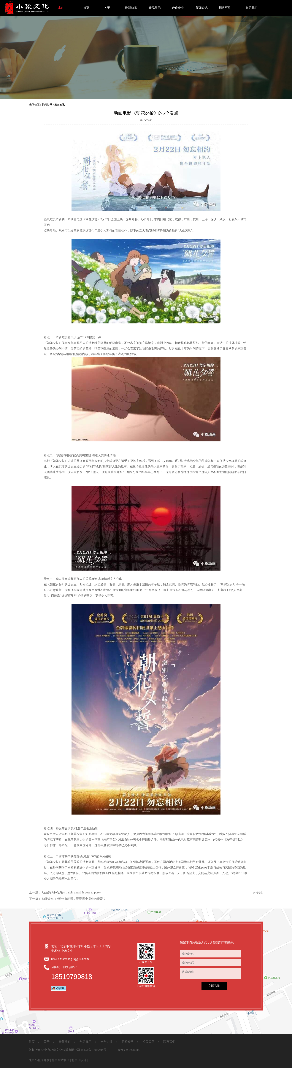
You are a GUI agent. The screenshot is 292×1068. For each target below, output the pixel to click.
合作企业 (178, 7)
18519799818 (71, 977)
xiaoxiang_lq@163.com (74, 958)
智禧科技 (135, 1050)
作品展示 (154, 7)
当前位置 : (35, 104)
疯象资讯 (59, 104)
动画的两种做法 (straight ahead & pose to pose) (71, 892)
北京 (61, 7)
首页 (86, 7)
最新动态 (131, 7)
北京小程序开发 (39, 1060)
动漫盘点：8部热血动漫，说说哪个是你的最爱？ (74, 898)
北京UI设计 (79, 1060)
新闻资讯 (201, 7)
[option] (146, 49)
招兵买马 (225, 7)
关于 (107, 7)
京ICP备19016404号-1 (95, 1049)
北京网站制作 (60, 1060)
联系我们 (252, 7)
